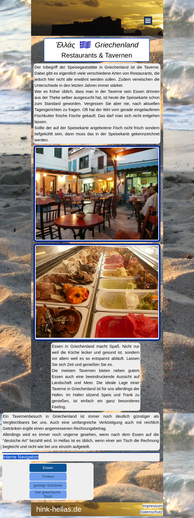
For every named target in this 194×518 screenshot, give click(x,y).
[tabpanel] (96, 49)
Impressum (152, 506)
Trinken (48, 476)
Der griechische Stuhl (48, 494)
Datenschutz (151, 512)
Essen (48, 468)
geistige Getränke (48, 485)
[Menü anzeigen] (148, 21)
